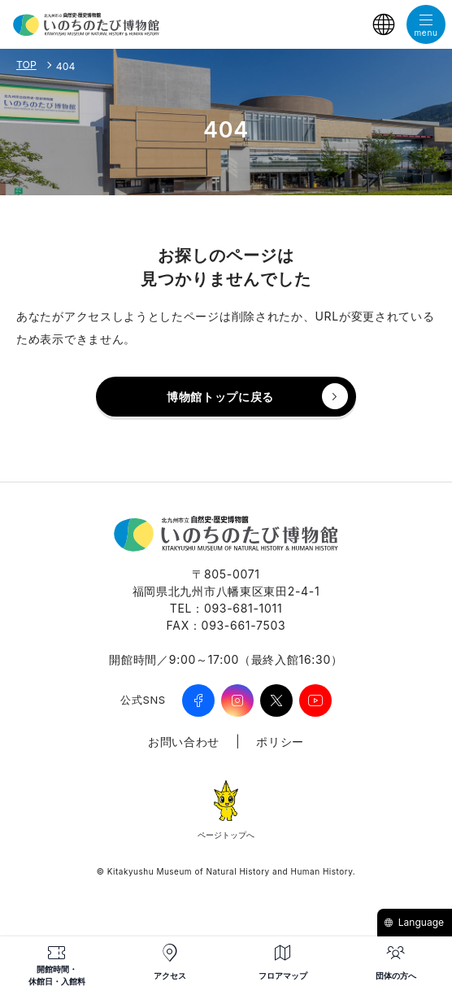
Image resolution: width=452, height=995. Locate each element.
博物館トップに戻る (220, 397)
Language (414, 922)
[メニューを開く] (425, 24)
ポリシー (280, 741)
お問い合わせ (183, 741)
